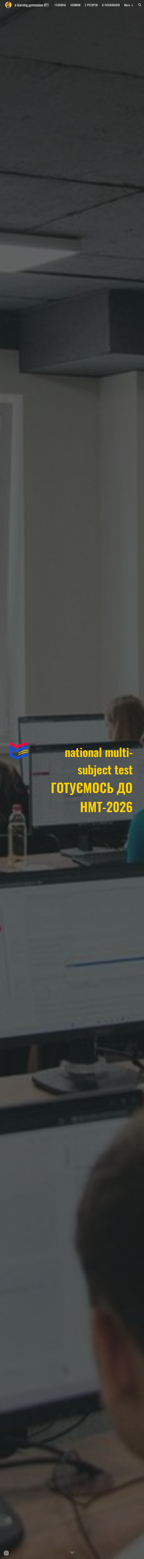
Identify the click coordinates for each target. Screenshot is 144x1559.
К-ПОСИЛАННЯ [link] (111, 5)
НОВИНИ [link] (75, 5)
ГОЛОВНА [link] (60, 5)
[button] (140, 5)
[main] (82, 780)
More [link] (127, 5)
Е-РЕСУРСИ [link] (91, 5)
